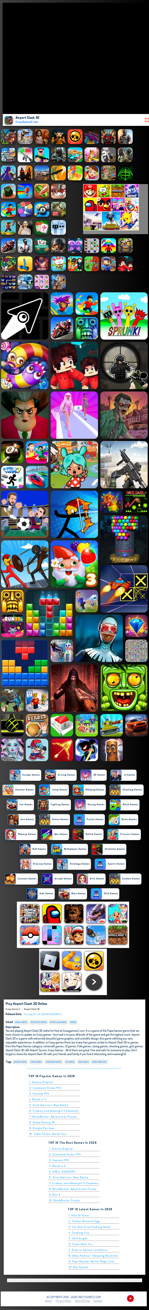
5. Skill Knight (78, 1238)
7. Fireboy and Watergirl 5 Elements (74, 1183)
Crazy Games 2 (13, 1008)
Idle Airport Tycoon (36, 1050)
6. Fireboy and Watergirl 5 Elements (54, 1111)
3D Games (70, 1061)
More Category (99, 1061)
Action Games (20, 1061)
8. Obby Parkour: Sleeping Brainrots (93, 1255)
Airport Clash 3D (32, 1008)
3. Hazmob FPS (39, 1093)
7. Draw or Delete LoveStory (88, 1250)
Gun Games (83, 1061)
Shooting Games (54, 1061)
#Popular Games (58, 1022)
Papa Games (36, 1061)
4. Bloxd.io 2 (37, 1099)
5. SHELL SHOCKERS (62, 1171)
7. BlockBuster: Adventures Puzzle (53, 1116)
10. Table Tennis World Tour (48, 1134)
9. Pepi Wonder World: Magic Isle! (91, 1261)
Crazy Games (55, 1050)
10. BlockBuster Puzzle (64, 1200)
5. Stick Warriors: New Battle (49, 1105)
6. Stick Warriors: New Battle (69, 1177)
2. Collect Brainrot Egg (84, 1221)
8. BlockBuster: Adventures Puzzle (73, 1189)
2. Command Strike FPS (45, 1088)
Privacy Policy (63, 1301)
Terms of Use (82, 1301)
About (48, 1301)
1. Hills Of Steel (79, 1215)
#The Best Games (39, 1022)
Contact (97, 1301)
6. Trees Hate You (81, 1244)
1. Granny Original (41, 1082)
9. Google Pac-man (42, 1128)
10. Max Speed (78, 1267)
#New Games (21, 1022)
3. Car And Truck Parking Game (90, 1227)
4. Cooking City (79, 1232)
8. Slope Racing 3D (42, 1122)
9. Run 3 (54, 1194)
